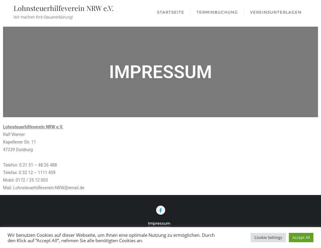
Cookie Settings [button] (268, 237)
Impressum (159, 223)
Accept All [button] (301, 237)
